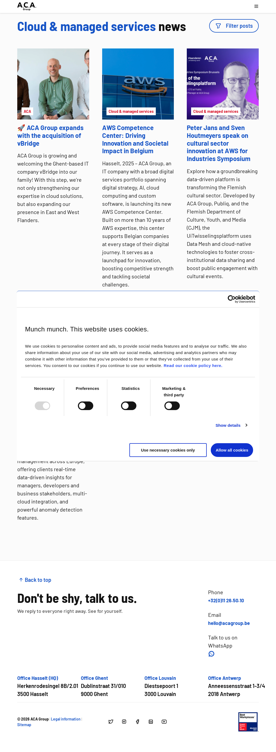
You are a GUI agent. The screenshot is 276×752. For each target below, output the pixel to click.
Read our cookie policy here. (193, 365)
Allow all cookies (232, 450)
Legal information (66, 719)
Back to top (34, 579)
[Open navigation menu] (256, 6)
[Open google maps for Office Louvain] (161, 686)
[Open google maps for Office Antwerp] (236, 686)
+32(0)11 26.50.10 (226, 600)
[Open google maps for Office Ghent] (103, 686)
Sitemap (24, 724)
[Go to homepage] (26, 6)
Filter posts (234, 25)
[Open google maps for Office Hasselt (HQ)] (47, 686)
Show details (228, 425)
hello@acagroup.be (229, 623)
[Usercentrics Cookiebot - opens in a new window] (231, 299)
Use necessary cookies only (168, 450)
